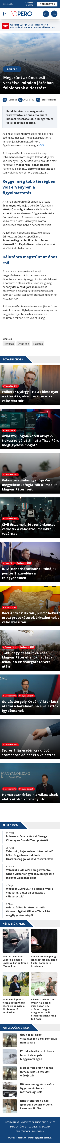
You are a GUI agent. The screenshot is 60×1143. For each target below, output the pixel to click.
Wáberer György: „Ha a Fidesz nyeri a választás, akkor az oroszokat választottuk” (33, 26)
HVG (41, 145)
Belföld (12, 69)
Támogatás (47, 3)
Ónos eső (23, 344)
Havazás (9, 344)
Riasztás (38, 344)
